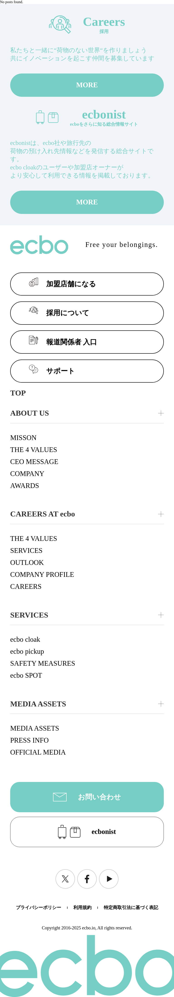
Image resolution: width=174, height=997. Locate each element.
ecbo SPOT (26, 675)
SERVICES (26, 550)
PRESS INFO (29, 740)
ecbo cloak (25, 639)
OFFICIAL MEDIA (38, 752)
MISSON (23, 438)
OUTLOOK (27, 562)
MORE (87, 85)
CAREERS (25, 586)
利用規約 (82, 907)
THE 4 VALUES (33, 450)
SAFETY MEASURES (42, 663)
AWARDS (24, 486)
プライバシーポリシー (38, 907)
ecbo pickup (27, 651)
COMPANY (27, 474)
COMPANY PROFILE (42, 574)
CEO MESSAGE (34, 462)
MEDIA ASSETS (34, 728)
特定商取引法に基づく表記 (131, 907)
